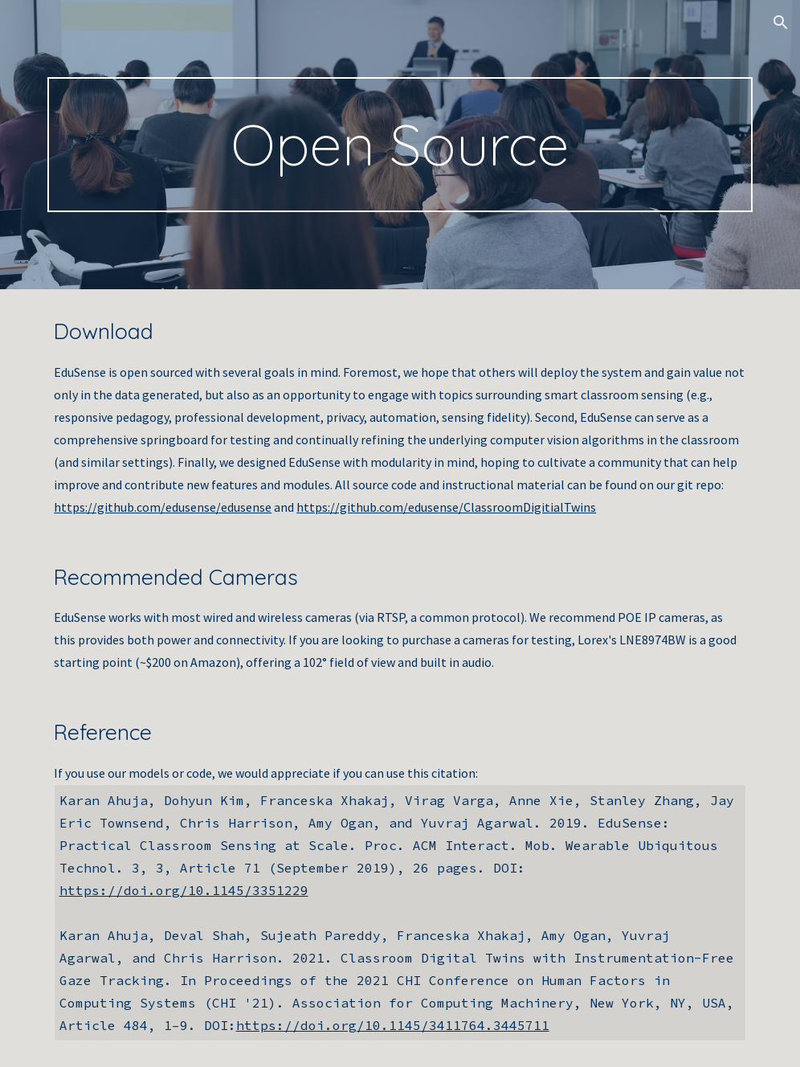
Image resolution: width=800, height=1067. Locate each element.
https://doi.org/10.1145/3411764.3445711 (392, 1025)
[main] (400, 144)
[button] (780, 22)
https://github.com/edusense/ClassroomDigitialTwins (446, 507)
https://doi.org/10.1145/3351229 (183, 890)
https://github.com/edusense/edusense (162, 507)
